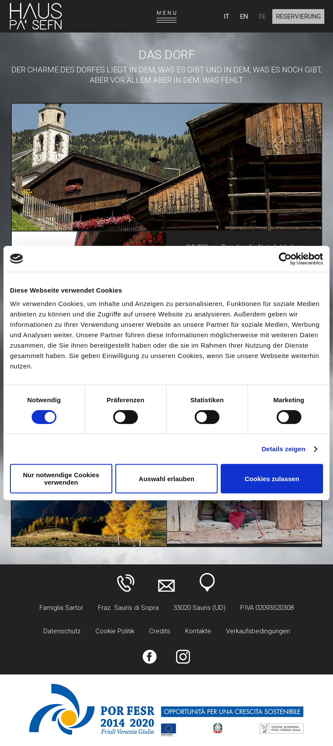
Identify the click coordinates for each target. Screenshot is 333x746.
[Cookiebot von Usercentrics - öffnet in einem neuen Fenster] (285, 258)
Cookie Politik (114, 631)
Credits (159, 631)
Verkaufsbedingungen (258, 631)
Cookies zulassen (272, 478)
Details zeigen (283, 449)
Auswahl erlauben (166, 478)
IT (226, 16)
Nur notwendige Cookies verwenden (61, 478)
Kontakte (198, 631)
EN (244, 16)
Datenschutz (62, 631)
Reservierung (298, 16)
